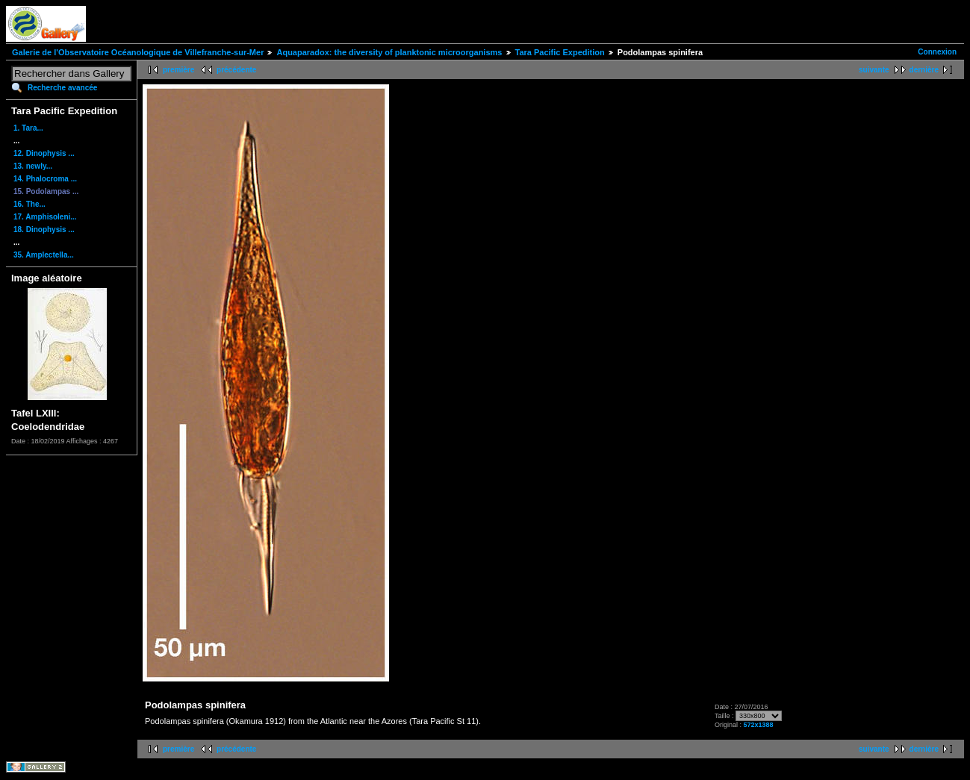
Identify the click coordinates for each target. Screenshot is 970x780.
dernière (924, 70)
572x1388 (758, 724)
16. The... (29, 204)
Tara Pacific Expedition (560, 52)
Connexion (937, 52)
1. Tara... (28, 128)
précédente (236, 70)
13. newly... (32, 166)
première (178, 70)
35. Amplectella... (43, 255)
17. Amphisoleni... (45, 217)
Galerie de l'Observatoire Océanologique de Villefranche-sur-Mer (138, 52)
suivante (874, 70)
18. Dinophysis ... (44, 229)
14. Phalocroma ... (45, 179)
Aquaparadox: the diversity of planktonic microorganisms (389, 52)
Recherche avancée (62, 88)
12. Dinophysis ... (44, 153)
